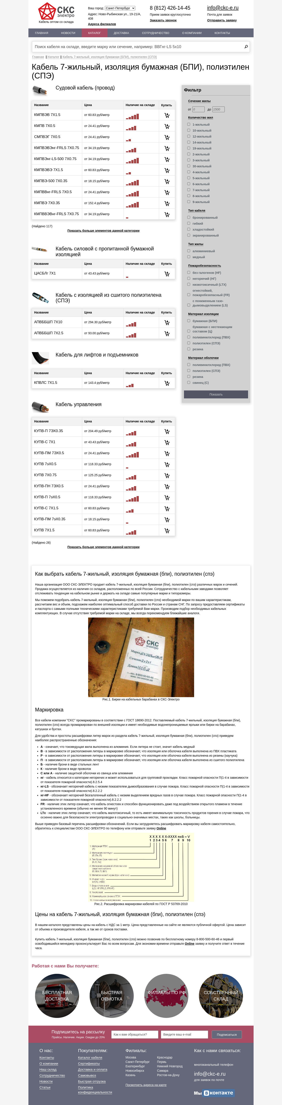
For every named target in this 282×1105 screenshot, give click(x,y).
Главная (41, 33)
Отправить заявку (222, 20)
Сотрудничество (155, 33)
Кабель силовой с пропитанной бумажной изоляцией (105, 251)
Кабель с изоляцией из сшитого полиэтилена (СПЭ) (108, 297)
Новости (68, 33)
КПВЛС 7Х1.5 (45, 383)
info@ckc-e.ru (223, 8)
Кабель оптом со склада (56, 13)
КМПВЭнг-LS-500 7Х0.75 (55, 159)
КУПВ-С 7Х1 (44, 442)
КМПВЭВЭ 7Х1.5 (48, 170)
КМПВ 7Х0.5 (44, 126)
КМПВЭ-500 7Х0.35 (50, 181)
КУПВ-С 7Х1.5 (46, 508)
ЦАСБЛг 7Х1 (45, 273)
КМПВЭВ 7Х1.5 (47, 115)
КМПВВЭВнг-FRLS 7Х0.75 (56, 214)
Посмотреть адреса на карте (146, 1085)
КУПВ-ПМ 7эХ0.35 (49, 519)
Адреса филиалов (102, 24)
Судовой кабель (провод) (85, 88)
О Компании (192, 33)
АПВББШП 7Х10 (48, 322)
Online (161, 828)
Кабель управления (79, 404)
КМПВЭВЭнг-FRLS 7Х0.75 (56, 148)
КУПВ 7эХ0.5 (45, 464)
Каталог (94, 33)
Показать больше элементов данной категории (103, 230)
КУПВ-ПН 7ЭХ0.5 (49, 486)
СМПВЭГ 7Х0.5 (47, 137)
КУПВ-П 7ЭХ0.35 (48, 431)
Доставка (121, 33)
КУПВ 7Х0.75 (45, 475)
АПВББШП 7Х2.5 (48, 333)
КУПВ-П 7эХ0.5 (47, 497)
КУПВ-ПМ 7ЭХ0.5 (49, 453)
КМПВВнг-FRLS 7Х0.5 (53, 192)
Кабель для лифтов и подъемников (97, 355)
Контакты (222, 33)
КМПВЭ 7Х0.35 (47, 203)
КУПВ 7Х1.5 (44, 530)
